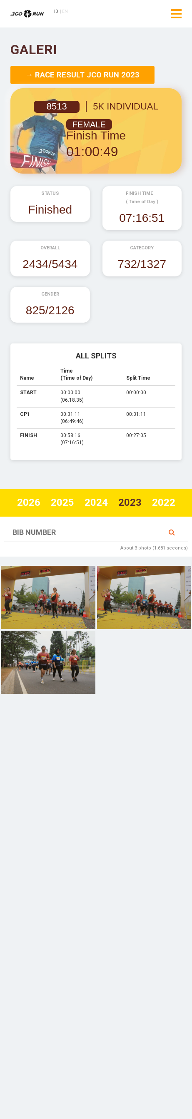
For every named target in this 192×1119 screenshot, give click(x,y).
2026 (28, 502)
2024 (96, 502)
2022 (163, 502)
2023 (130, 502)
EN (65, 11)
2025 (62, 502)
